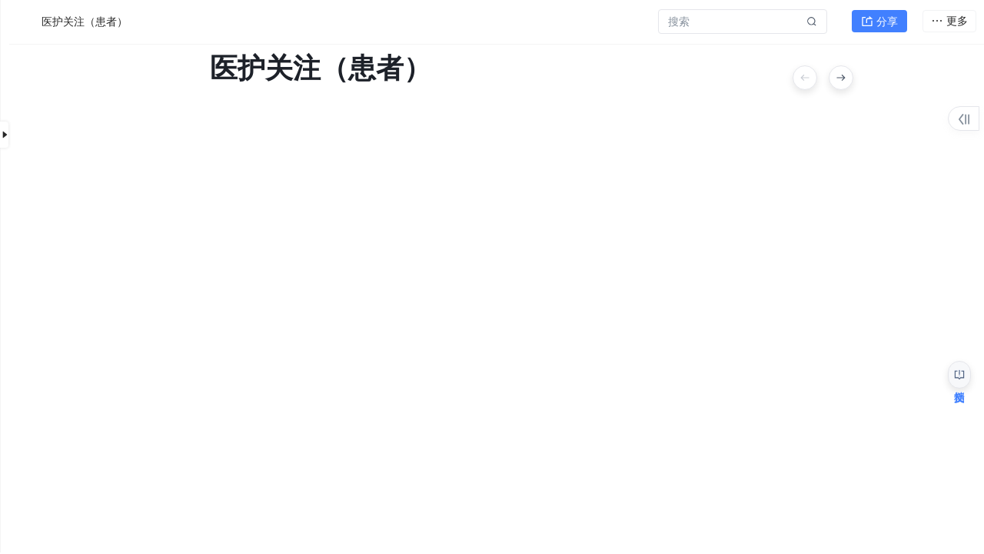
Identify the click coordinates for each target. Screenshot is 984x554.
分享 (879, 20)
